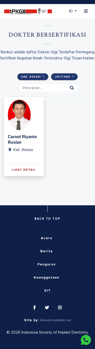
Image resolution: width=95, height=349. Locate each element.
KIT (47, 290)
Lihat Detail (24, 169)
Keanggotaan (46, 277)
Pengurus (46, 264)
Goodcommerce (55, 320)
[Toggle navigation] (86, 11)
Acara (46, 238)
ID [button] (71, 11)
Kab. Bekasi (31, 77)
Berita (46, 251)
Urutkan (63, 77)
